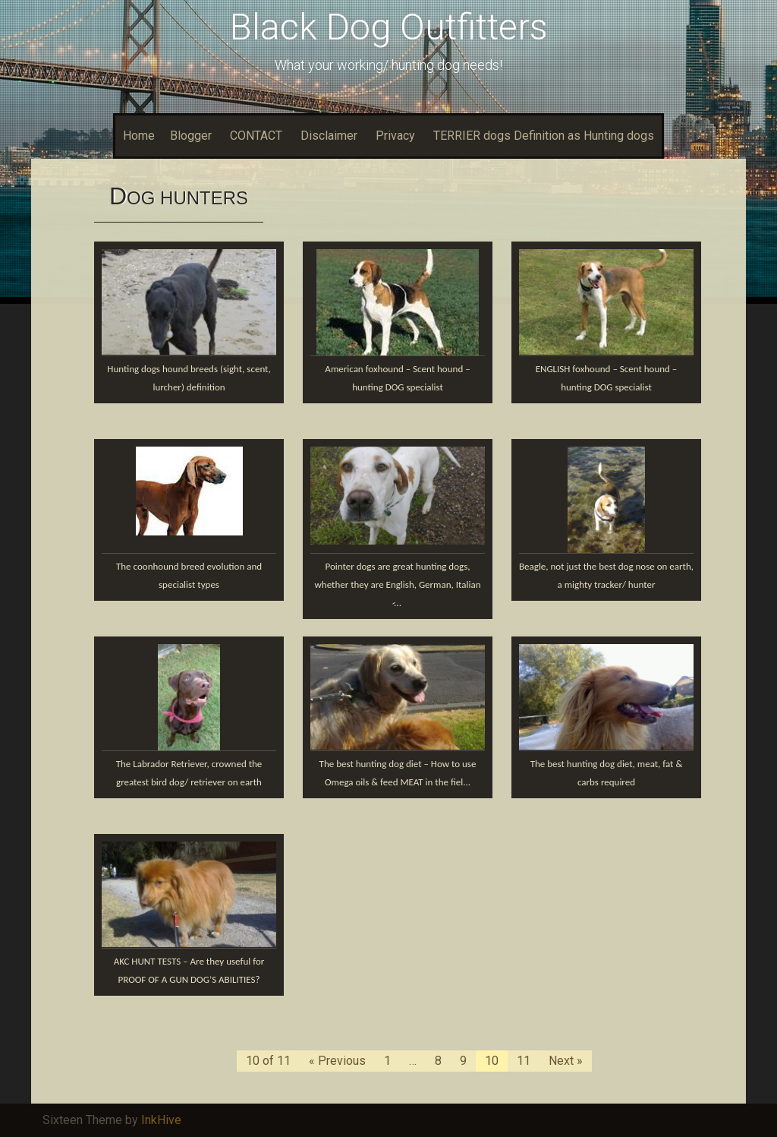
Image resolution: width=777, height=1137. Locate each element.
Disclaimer (328, 135)
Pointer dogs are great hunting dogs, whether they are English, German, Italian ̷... (398, 584)
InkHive (161, 1120)
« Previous (337, 1060)
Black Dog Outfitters (389, 27)
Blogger (191, 135)
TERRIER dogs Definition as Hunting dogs (543, 135)
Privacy (395, 135)
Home (139, 135)
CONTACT (256, 135)
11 (523, 1060)
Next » (566, 1060)
